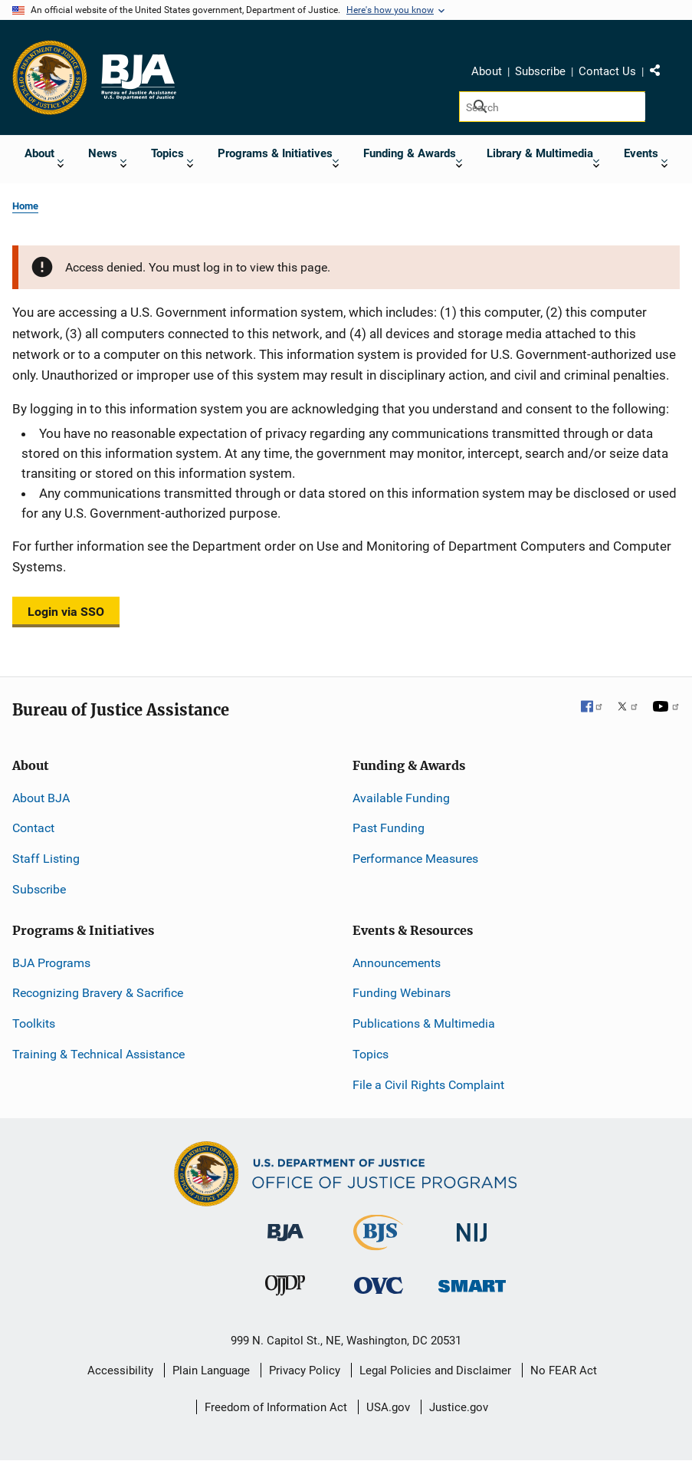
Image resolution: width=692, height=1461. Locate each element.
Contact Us (607, 71)
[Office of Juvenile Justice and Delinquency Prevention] (285, 1289)
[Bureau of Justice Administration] (285, 1225)
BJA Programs (51, 963)
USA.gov (388, 1407)
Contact (33, 828)
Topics (371, 1054)
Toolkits (33, 1023)
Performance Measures (415, 858)
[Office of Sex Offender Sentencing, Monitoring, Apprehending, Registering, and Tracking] (472, 1282)
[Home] (138, 77)
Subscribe (540, 71)
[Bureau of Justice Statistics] (378, 1243)
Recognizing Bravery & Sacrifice (97, 993)
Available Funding (401, 798)
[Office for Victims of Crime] (378, 1285)
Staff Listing (46, 858)
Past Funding (389, 828)
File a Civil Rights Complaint (428, 1085)
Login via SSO (66, 611)
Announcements (397, 963)
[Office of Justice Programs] (49, 77)
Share (660, 73)
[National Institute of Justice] (472, 1226)
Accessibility (120, 1370)
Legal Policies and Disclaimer (435, 1370)
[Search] (552, 106)
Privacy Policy (304, 1370)
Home (25, 206)
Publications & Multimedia (424, 1023)
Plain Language (211, 1370)
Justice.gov (458, 1407)
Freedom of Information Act (276, 1407)
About (486, 71)
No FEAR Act (563, 1370)
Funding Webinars (402, 993)
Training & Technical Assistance (98, 1054)
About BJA (41, 798)
